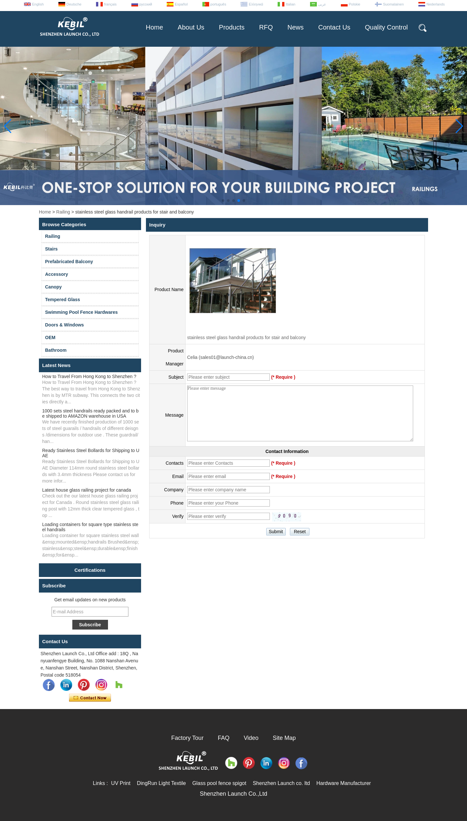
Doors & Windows (64, 324)
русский (145, 4)
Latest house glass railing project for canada (86, 490)
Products (232, 27)
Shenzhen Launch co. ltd (281, 783)
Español (181, 4)
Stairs (51, 248)
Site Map (284, 738)
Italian (290, 4)
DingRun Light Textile (161, 783)
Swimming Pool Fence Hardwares (81, 312)
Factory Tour (187, 738)
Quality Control (386, 27)
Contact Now (90, 698)
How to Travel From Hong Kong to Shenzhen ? (89, 376)
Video (251, 738)
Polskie (354, 4)
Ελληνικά (256, 4)
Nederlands (435, 4)
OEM (50, 337)
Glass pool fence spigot (219, 783)
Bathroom (55, 350)
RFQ (266, 27)
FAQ (224, 738)
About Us (191, 27)
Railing (63, 211)
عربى (322, 4)
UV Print (121, 783)
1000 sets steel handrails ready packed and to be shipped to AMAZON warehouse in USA (90, 413)
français (110, 4)
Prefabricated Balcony (69, 261)
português (218, 4)
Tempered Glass (62, 299)
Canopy (53, 286)
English (38, 4)
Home (154, 27)
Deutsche (73, 4)
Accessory (56, 274)
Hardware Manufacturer (344, 783)
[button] (223, 200)
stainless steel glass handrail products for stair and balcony (246, 337)
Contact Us (334, 27)
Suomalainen (393, 4)
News (295, 27)
